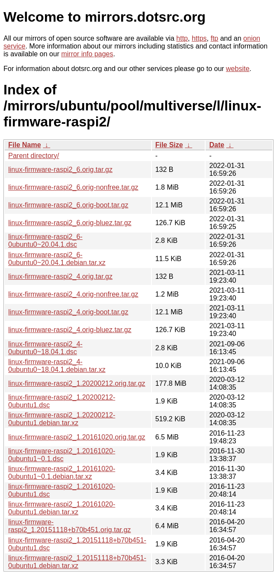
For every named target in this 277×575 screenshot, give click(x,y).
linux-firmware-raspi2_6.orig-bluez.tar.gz (70, 222)
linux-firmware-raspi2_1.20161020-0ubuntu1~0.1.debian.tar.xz (61, 472)
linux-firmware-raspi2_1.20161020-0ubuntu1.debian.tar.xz (61, 508)
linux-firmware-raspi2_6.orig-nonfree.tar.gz (73, 187)
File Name (24, 145)
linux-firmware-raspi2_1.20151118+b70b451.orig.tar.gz (69, 525)
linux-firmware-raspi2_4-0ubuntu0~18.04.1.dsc (45, 347)
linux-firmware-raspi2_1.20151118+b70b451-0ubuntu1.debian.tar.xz (77, 561)
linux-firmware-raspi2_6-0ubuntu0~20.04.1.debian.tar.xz (57, 258)
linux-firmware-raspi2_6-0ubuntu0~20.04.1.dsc (45, 240)
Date (216, 145)
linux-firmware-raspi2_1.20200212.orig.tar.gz (76, 383)
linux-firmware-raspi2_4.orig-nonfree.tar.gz (73, 294)
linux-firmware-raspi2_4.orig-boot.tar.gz (68, 312)
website (237, 68)
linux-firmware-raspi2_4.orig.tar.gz (60, 276)
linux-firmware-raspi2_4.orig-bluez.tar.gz (70, 329)
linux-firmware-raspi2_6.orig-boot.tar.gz (68, 205)
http (182, 38)
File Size (169, 145)
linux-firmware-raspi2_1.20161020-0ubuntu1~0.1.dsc (61, 454)
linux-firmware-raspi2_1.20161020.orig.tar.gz (76, 437)
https (199, 38)
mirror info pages (87, 54)
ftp (214, 38)
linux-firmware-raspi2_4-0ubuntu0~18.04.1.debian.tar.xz (57, 365)
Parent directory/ (33, 155)
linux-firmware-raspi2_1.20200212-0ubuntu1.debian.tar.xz (61, 418)
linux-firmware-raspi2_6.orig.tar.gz (60, 169)
